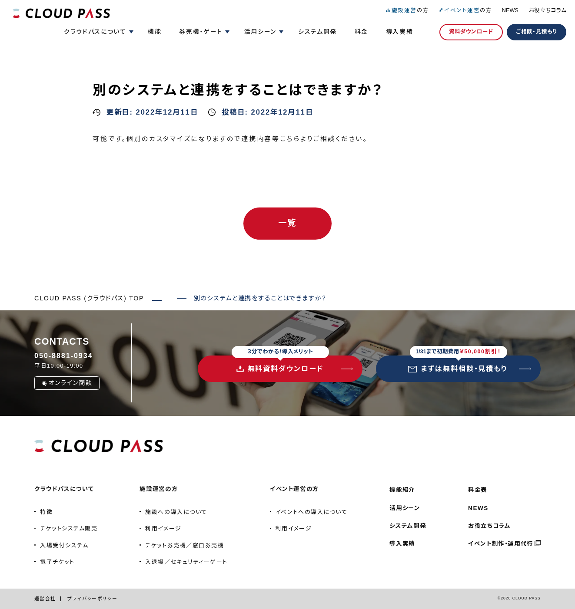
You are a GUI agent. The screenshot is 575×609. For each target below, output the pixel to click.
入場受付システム (64, 545)
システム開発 (317, 31)
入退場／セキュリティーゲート (186, 562)
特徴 (46, 512)
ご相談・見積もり (536, 32)
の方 (407, 10)
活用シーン (404, 508)
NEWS (510, 10)
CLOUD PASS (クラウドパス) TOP (89, 298)
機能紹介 (402, 490)
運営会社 (45, 598)
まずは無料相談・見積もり (458, 364)
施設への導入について (176, 512)
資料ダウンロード (471, 32)
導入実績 (399, 31)
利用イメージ (163, 528)
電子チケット (57, 562)
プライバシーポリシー (92, 598)
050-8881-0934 (63, 355)
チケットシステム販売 (68, 528)
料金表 (477, 490)
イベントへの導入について (312, 512)
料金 (361, 31)
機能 (154, 31)
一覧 (287, 222)
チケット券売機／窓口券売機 (184, 545)
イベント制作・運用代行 (500, 543)
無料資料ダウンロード (280, 364)
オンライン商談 (66, 382)
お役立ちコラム (547, 10)
